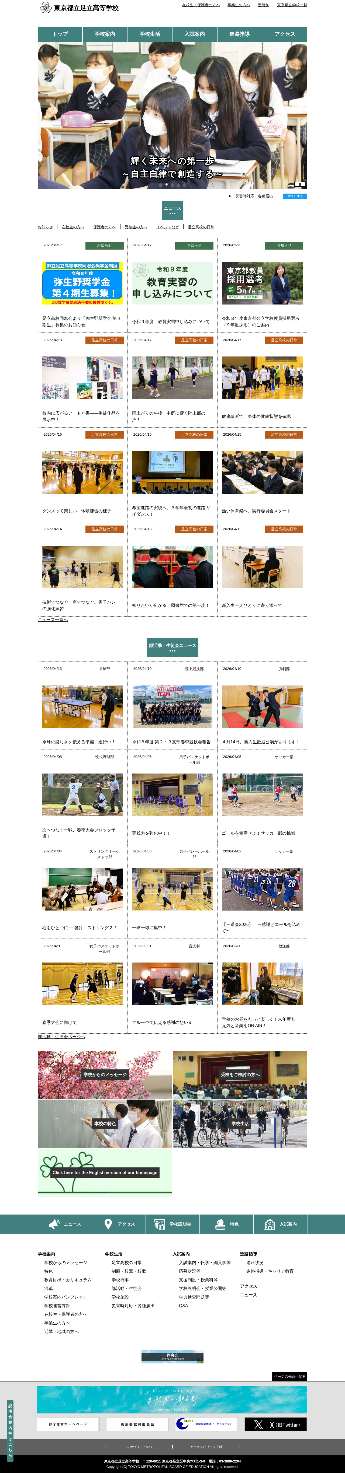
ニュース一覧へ (53, 619)
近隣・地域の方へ (61, 1331)
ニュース (248, 1295)
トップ (60, 34)
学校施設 (120, 1297)
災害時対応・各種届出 (254, 196)
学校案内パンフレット (65, 1297)
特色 (48, 1271)
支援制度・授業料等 (198, 1280)
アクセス (285, 34)
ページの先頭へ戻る (290, 1376)
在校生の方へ (73, 227)
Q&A (183, 1305)
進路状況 (255, 1262)
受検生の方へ (136, 227)
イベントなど (167, 227)
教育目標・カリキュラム (68, 1280)
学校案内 (105, 34)
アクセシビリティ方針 (206, 1447)
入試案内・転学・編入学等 (205, 1262)
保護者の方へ (104, 227)
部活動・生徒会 (127, 1288)
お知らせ (45, 227)
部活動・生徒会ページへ (61, 1036)
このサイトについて (138, 1447)
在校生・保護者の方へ (201, 5)
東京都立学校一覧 (292, 5)
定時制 (263, 5)
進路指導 (239, 34)
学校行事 (120, 1280)
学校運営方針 (57, 1305)
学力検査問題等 (194, 1297)
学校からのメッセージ (65, 1262)
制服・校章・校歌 (129, 1271)
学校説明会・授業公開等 (202, 1288)
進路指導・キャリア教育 (270, 1271)
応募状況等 (190, 1271)
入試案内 (194, 34)
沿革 (48, 1288)
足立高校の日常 (201, 227)
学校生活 (150, 34)
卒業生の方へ (238, 5)
